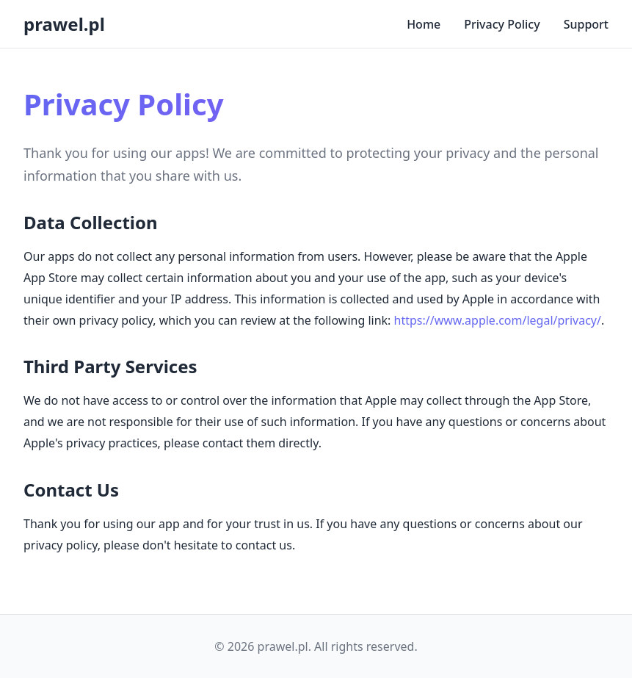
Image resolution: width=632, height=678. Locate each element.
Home (423, 24)
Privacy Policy (502, 24)
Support (586, 24)
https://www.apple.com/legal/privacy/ (497, 320)
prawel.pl (64, 24)
